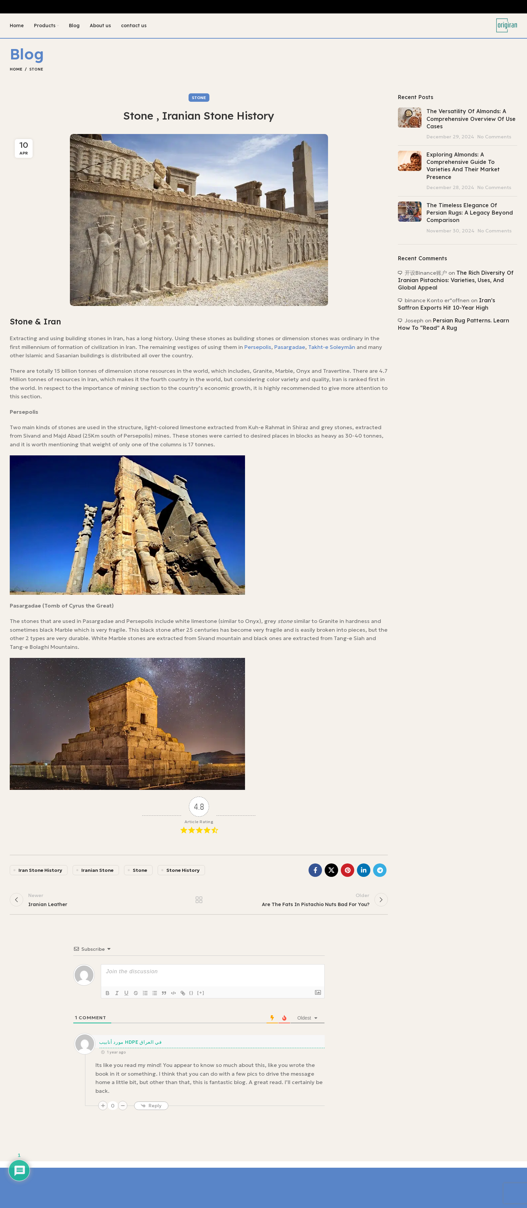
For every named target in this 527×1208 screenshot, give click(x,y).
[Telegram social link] (380, 872)
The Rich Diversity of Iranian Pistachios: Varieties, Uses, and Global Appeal (456, 283)
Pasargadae (289, 349)
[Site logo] (505, 26)
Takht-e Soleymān (331, 349)
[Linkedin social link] (363, 872)
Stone (36, 71)
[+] (201, 998)
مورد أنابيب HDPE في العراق (130, 1048)
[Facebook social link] (315, 872)
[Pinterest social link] (347, 872)
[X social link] (331, 872)
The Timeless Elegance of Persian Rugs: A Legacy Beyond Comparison (470, 215)
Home (16, 71)
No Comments (494, 139)
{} (191, 998)
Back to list (198, 904)
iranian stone (97, 872)
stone (140, 872)
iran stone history (40, 872)
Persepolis (257, 349)
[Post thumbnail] (409, 126)
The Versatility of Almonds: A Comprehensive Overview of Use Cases (471, 121)
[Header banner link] (263, 6)
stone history (183, 872)
